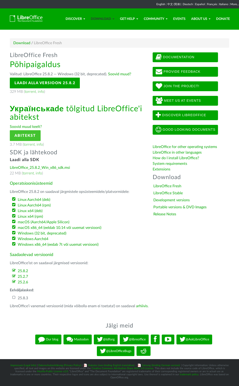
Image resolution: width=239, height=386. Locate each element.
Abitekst (25, 135)
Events (179, 19)
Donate (223, 19)
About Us (201, 19)
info (41, 92)
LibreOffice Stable (168, 193)
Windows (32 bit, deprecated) (42, 233)
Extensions (161, 169)
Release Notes (164, 214)
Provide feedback (178, 72)
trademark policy (189, 374)
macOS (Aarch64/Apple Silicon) (43, 222)
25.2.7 (23, 276)
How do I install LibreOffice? (176, 158)
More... (234, 4)
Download (102, 19)
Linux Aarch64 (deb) (34, 200)
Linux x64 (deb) (30, 211)
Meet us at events (178, 100)
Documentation (175, 57)
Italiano (223, 4)
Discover (75, 19)
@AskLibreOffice (194, 339)
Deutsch (188, 4)
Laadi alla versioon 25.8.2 (44, 83)
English (160, 4)
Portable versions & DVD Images (180, 207)
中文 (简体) (174, 4)
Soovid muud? (119, 74)
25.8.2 (23, 271)
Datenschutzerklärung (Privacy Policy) (59, 365)
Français (212, 4)
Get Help (129, 19)
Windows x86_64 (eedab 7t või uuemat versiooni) (58, 244)
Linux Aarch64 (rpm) (34, 205)
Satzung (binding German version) (161, 365)
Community (156, 19)
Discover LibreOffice (181, 115)
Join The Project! (178, 86)
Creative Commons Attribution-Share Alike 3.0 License (122, 368)
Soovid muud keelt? (26, 127)
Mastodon (78, 339)
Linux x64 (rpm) (30, 216)
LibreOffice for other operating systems (185, 147)
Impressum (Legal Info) (23, 365)
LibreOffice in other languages (177, 152)
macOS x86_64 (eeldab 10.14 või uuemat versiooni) (59, 228)
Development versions (171, 200)
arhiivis (142, 306)
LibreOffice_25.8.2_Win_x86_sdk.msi (40, 168)
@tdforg (106, 339)
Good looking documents (185, 129)
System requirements (170, 164)
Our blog (48, 339)
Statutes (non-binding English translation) (111, 365)
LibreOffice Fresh (167, 186)
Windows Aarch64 (33, 239)
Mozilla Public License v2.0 (52, 371)
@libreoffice (134, 339)
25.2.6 (23, 282)
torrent (30, 92)
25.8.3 (23, 298)
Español (200, 4)
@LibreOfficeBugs (115, 351)
